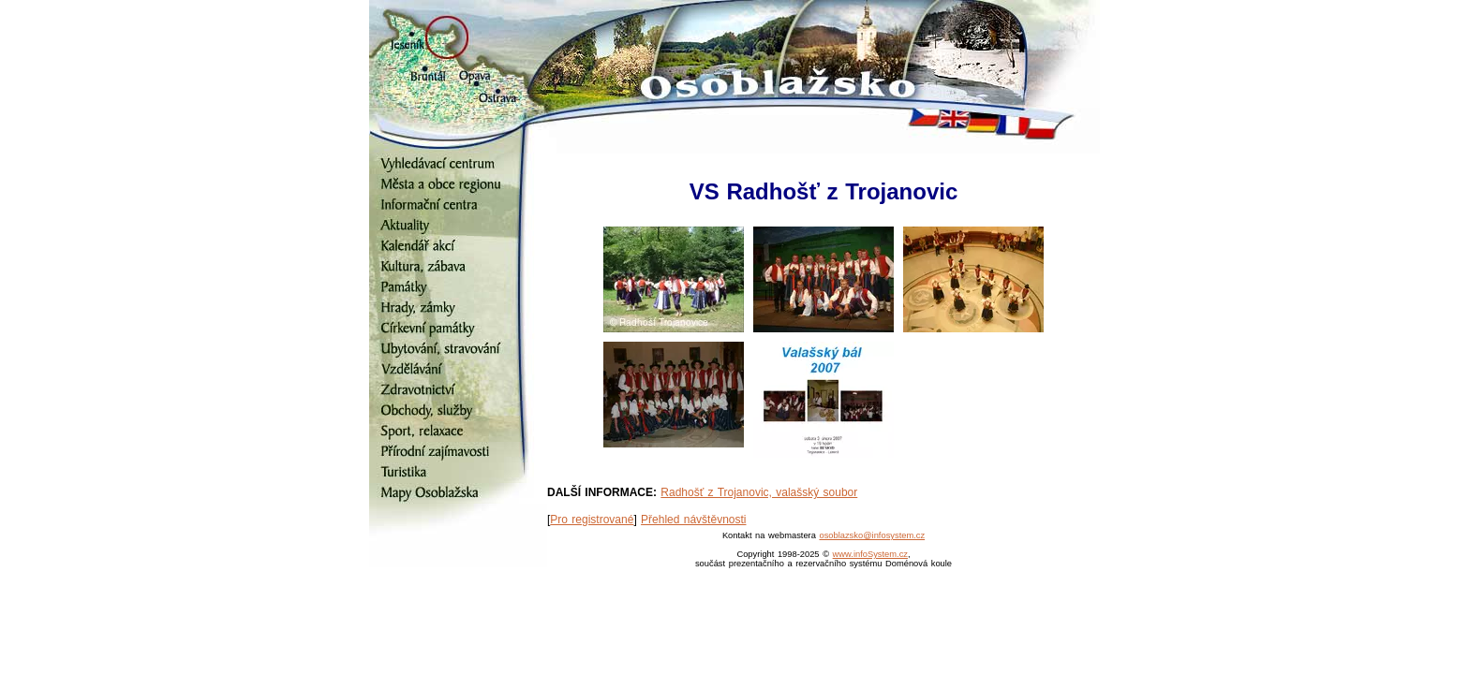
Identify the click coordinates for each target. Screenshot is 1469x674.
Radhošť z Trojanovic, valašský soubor (758, 492)
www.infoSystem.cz (870, 554)
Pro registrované (591, 519)
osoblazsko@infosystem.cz (872, 535)
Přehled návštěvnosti (693, 519)
